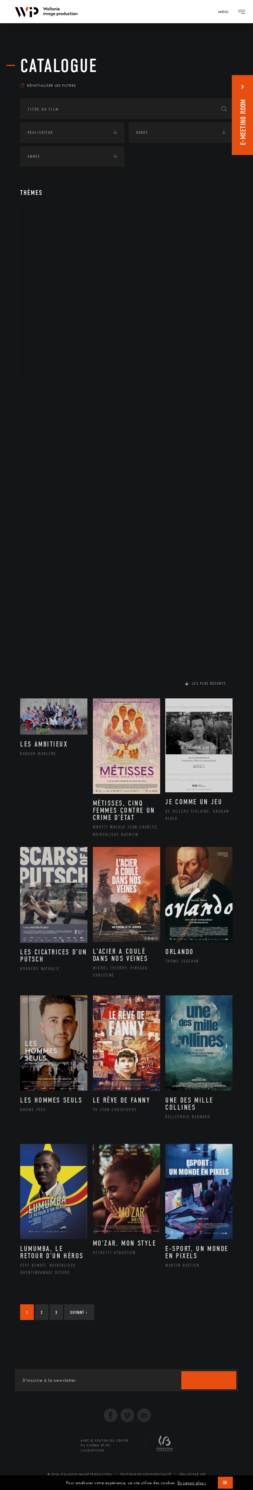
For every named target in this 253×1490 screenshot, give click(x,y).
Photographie (50, 344)
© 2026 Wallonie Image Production (79, 1474)
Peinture (43, 323)
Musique (44, 301)
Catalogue (59, 66)
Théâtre (43, 366)
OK (225, 1483)
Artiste (42, 258)
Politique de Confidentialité (145, 1474)
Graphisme (46, 279)
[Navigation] (225, 11)
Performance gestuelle (61, 333)
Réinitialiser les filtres (48, 85)
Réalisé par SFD (192, 1474)
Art (30, 215)
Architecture (49, 236)
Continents (39, 389)
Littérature (47, 290)
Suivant (78, 1312)
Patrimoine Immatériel (60, 312)
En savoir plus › (192, 1482)
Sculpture (45, 355)
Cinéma (42, 268)
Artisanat (45, 247)
